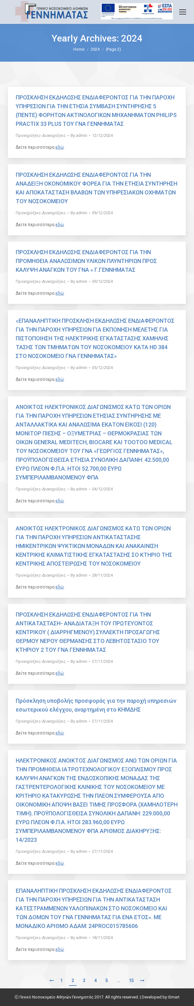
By (79, 135)
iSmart (174, 997)
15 (131, 980)
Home (78, 49)
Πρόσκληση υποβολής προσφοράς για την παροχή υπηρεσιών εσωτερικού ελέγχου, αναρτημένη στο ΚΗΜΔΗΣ (96, 705)
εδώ (59, 147)
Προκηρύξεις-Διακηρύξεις (41, 135)
